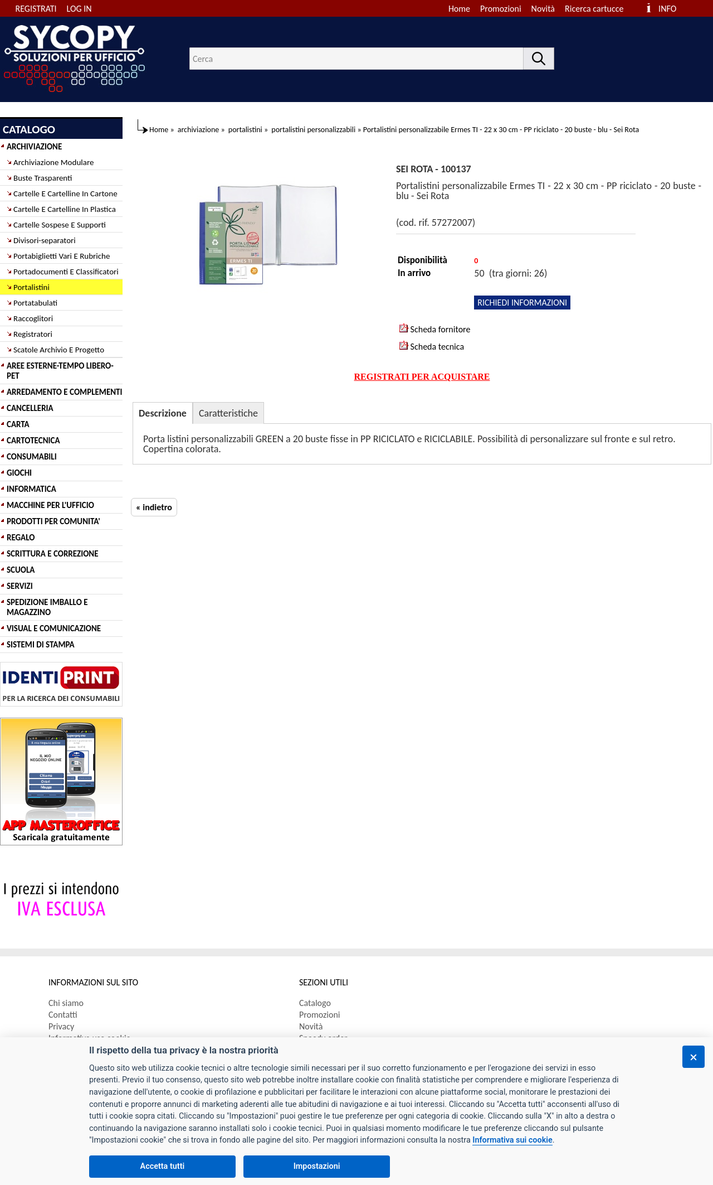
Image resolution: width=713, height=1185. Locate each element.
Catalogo (315, 1003)
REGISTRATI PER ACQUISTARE (422, 376)
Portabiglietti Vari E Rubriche (61, 256)
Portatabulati (35, 303)
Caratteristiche (228, 413)
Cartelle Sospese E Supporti (59, 225)
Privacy (61, 1026)
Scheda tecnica (431, 346)
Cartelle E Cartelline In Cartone (65, 193)
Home (459, 8)
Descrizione (163, 413)
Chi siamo (66, 1003)
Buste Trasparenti (42, 178)
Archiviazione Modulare (53, 162)
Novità (543, 8)
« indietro (154, 507)
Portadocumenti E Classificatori (66, 272)
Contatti (62, 1014)
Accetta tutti (162, 1166)
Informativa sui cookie (512, 1140)
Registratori (32, 334)
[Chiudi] (693, 1057)
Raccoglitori (33, 318)
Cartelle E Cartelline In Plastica (64, 209)
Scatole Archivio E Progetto (58, 350)
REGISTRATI (36, 8)
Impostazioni (317, 1166)
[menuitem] (599, 8)
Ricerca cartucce (594, 8)
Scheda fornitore (434, 329)
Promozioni (500, 8)
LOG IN (79, 8)
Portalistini (31, 287)
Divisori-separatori (44, 240)
